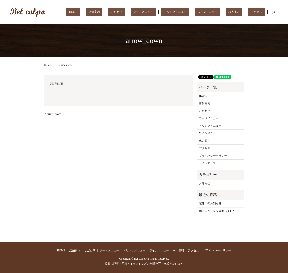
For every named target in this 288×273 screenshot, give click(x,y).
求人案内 (242, 11)
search (274, 12)
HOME (114, 11)
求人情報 (178, 250)
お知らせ (204, 183)
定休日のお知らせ (210, 203)
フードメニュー (167, 11)
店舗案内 (129, 11)
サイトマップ (207, 163)
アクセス (259, 11)
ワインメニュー (221, 11)
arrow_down (54, 114)
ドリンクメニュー (194, 11)
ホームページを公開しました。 (218, 210)
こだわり (146, 11)
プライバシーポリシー (213, 155)
